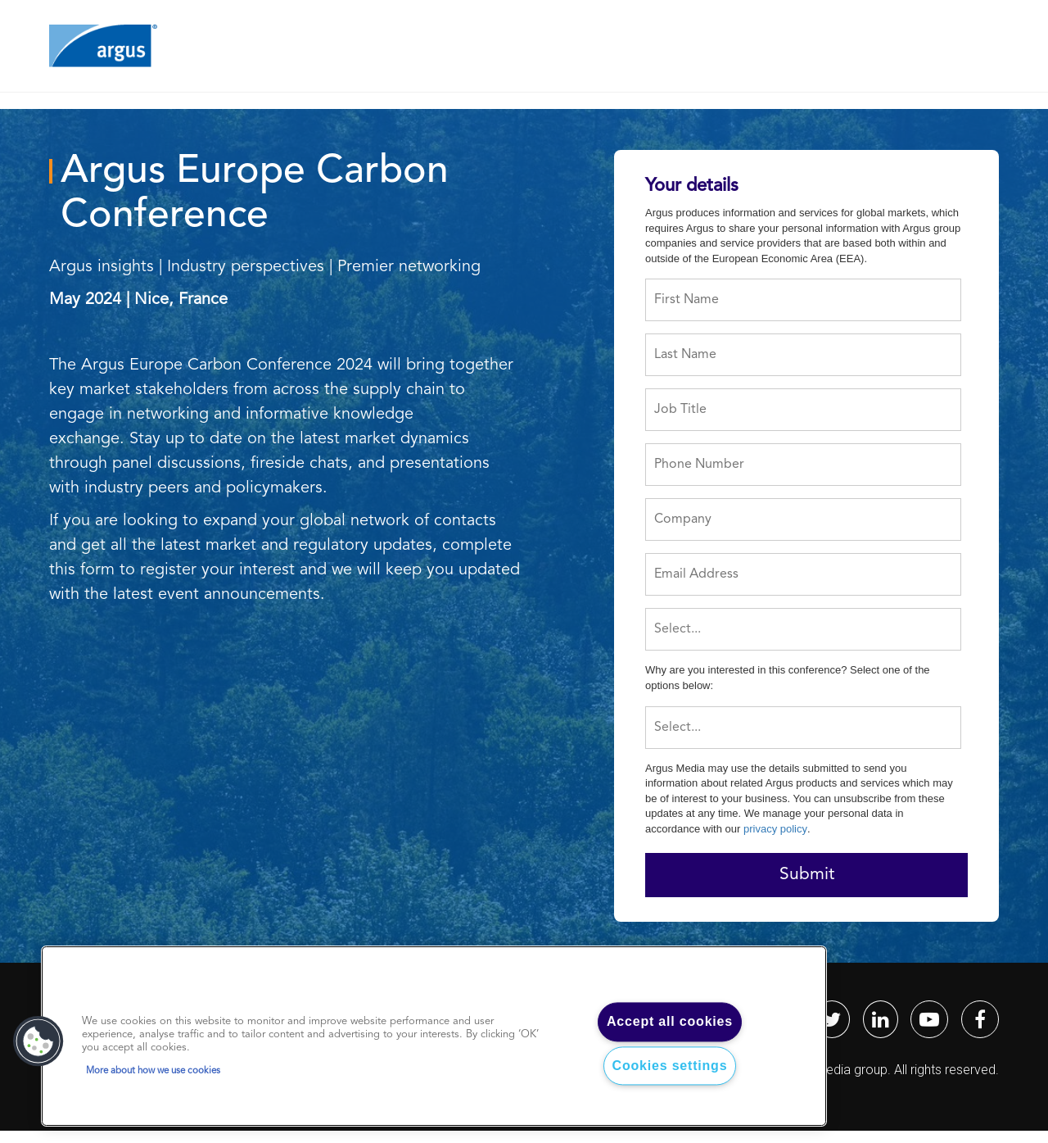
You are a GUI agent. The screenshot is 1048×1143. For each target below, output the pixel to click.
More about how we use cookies (153, 1071)
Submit (806, 874)
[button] (38, 1041)
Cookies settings (670, 1066)
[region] (434, 1036)
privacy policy (775, 829)
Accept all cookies (670, 1022)
